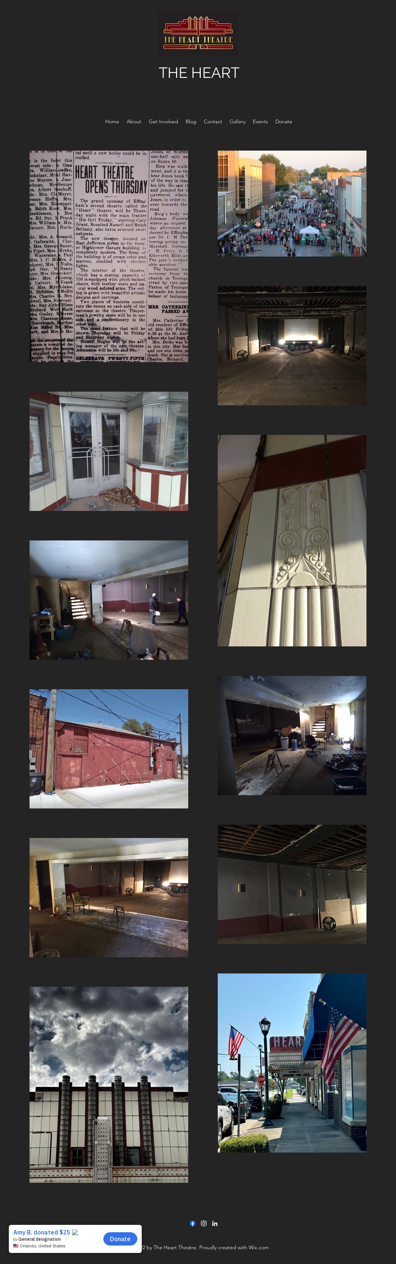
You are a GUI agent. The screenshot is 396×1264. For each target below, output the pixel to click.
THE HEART (199, 72)
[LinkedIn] (214, 1223)
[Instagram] (203, 1223)
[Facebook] (192, 1223)
